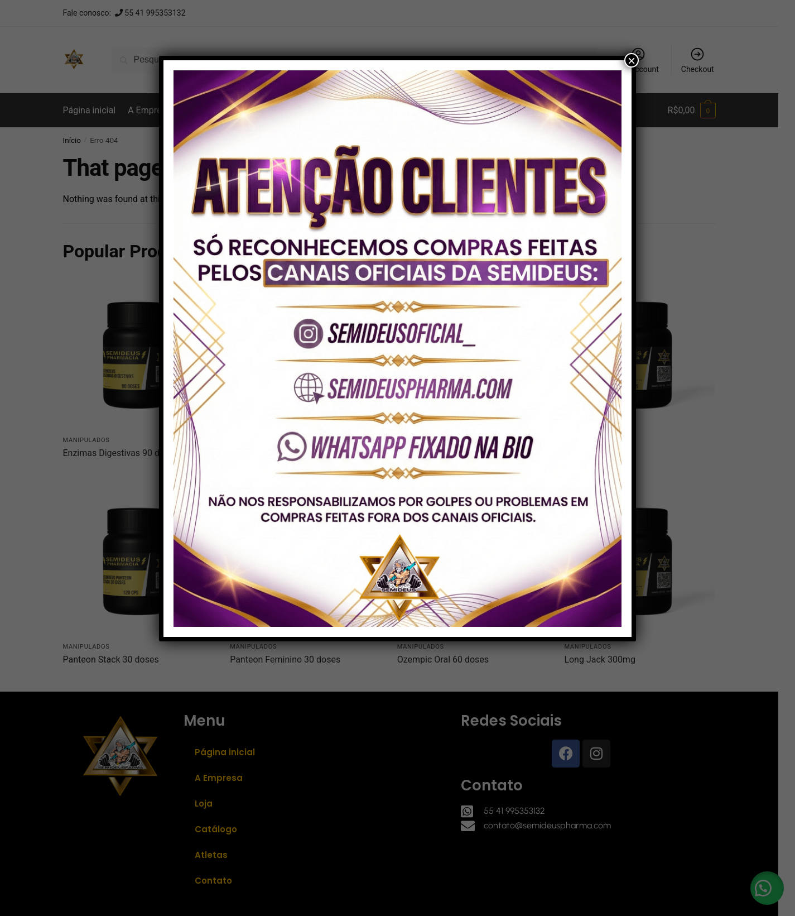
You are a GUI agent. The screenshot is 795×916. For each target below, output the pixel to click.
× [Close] (631, 60)
